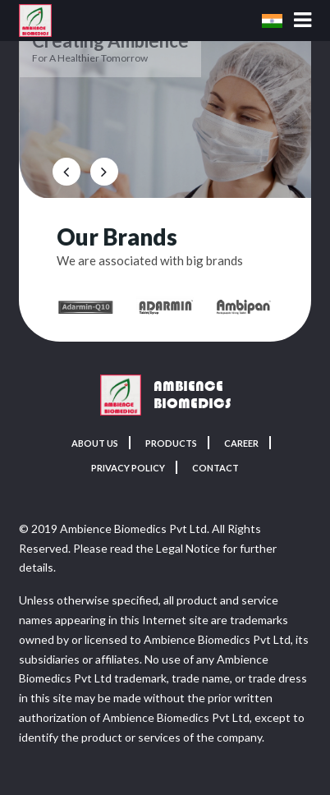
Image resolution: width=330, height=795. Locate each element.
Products (171, 443)
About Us (90, 443)
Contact (220, 468)
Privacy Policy (126, 468)
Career (246, 443)
